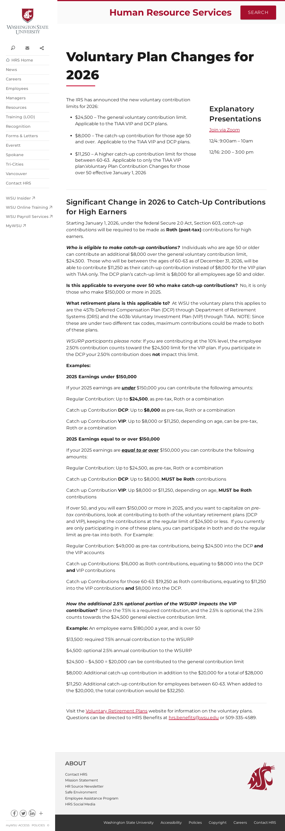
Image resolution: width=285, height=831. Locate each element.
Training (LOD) (20, 116)
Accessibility (171, 822)
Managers (16, 97)
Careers (13, 79)
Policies (38, 825)
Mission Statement (81, 780)
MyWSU (14, 225)
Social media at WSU (41, 814)
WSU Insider (18, 198)
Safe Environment (81, 792)
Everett (13, 145)
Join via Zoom (224, 129)
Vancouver (16, 173)
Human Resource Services (170, 12)
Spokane (15, 154)
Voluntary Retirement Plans (117, 711)
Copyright (218, 822)
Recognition (18, 126)
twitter (23, 814)
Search (258, 12)
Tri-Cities (14, 164)
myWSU (11, 825)
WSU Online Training (27, 207)
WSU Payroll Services (27, 216)
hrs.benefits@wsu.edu (194, 717)
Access (24, 825)
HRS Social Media (80, 804)
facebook (14, 814)
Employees (17, 88)
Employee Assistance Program (91, 798)
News (11, 69)
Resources (16, 107)
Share (42, 47)
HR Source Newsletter (84, 786)
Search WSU (13, 47)
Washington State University (27, 21)
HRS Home (22, 60)
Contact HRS (18, 183)
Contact (27, 47)
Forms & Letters (22, 135)
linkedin (32, 814)
